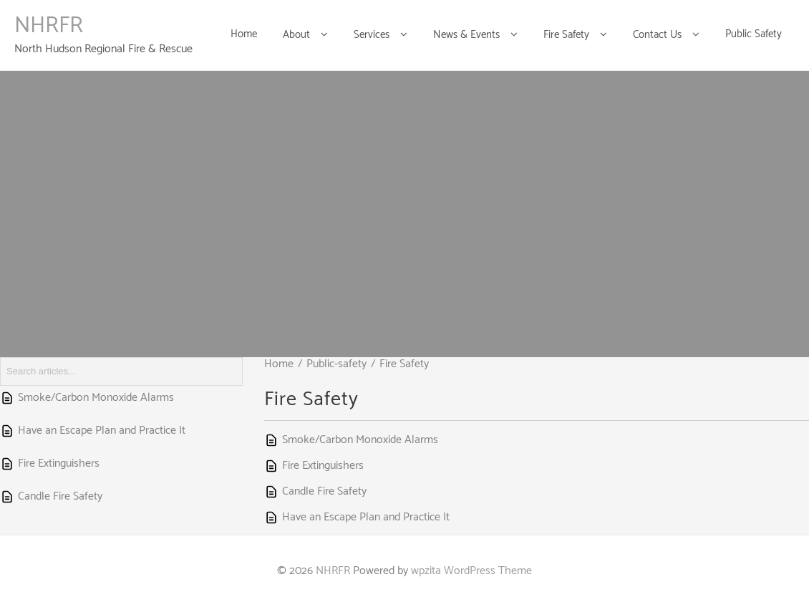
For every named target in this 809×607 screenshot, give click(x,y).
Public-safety (336, 364)
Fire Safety (404, 364)
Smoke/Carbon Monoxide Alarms (360, 440)
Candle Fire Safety (324, 491)
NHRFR (48, 25)
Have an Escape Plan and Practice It (366, 517)
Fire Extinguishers (323, 465)
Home (279, 364)
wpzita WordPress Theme (471, 571)
